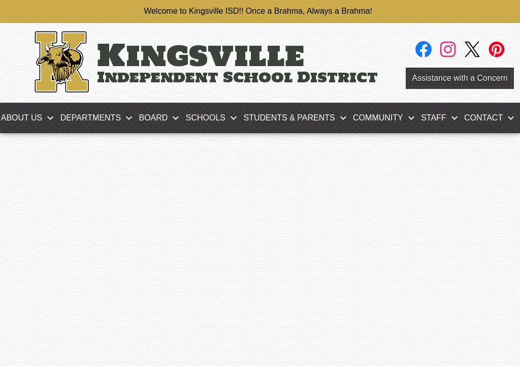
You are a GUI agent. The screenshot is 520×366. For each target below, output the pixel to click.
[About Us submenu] (30, 118)
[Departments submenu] (98, 118)
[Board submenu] (161, 118)
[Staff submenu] (441, 118)
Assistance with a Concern (460, 78)
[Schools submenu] (214, 118)
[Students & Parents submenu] (297, 118)
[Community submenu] (386, 118)
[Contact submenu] (491, 118)
